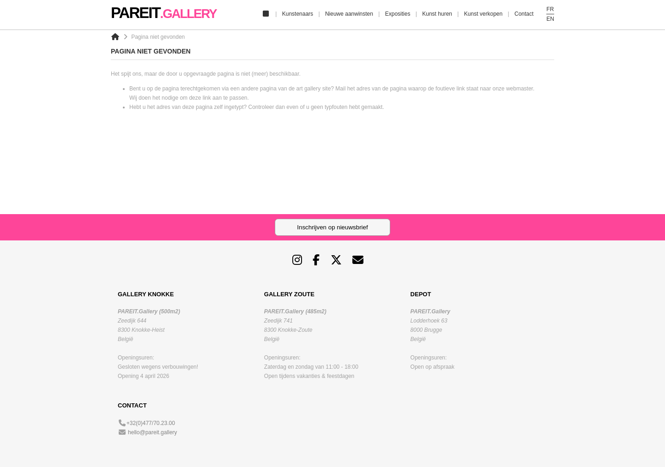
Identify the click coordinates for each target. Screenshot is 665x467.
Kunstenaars (297, 14)
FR (550, 9)
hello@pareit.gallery (152, 432)
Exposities (398, 14)
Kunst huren (437, 14)
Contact (523, 14)
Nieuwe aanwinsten (349, 14)
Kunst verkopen (483, 14)
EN (550, 19)
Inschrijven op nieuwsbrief (332, 227)
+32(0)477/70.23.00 (151, 423)
